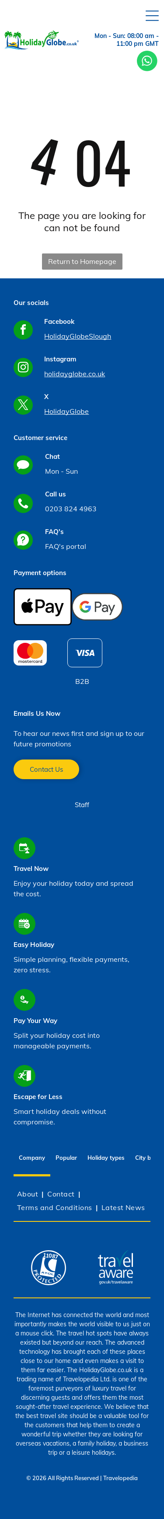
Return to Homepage (82, 261)
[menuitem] (29, 1193)
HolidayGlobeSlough (77, 336)
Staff (82, 805)
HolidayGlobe (66, 411)
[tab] (106, 1159)
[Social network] (23, 466)
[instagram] (23, 368)
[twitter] (23, 406)
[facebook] (23, 331)
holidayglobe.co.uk (74, 373)
